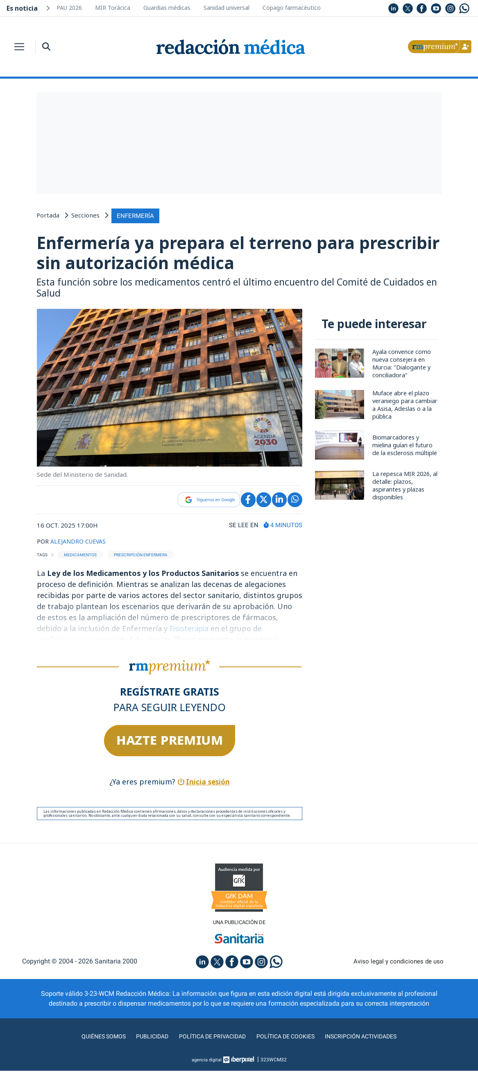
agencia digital (206, 1061)
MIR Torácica (112, 7)
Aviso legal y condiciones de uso (398, 962)
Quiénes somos (93, 1037)
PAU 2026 (69, 7)
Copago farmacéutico (292, 7)
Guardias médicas (166, 7)
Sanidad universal (226, 7)
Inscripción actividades (369, 1037)
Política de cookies (288, 1037)
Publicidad (145, 1037)
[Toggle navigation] (19, 46)
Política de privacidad (209, 1037)
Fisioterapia (192, 629)
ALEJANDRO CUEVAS (79, 541)
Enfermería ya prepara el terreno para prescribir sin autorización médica (200, 252)
